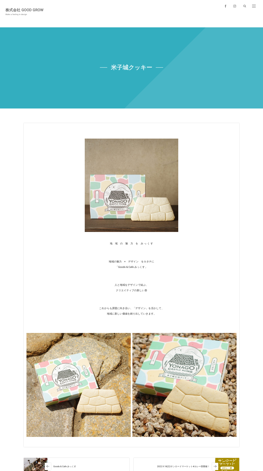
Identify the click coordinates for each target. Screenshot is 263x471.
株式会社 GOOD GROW (24, 9)
